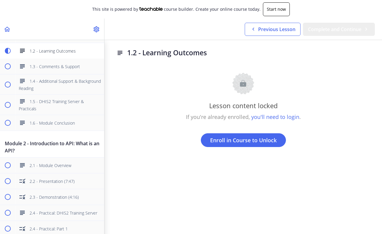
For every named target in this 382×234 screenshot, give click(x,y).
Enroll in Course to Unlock (243, 140)
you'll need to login (275, 116)
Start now (276, 9)
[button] (7, 29)
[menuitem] (96, 29)
